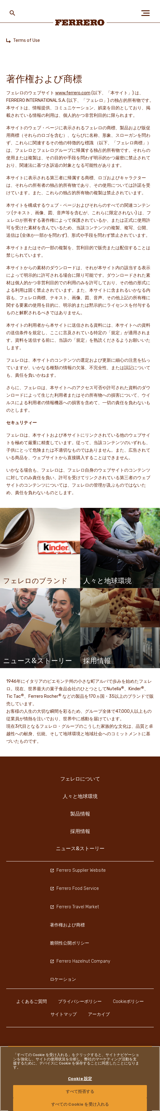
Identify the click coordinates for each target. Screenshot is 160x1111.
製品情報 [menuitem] (80, 814)
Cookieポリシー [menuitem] (128, 1001)
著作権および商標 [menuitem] (67, 925)
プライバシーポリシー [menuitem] (80, 1001)
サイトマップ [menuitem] (64, 1014)
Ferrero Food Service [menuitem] (74, 888)
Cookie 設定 (80, 1078)
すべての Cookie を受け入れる (80, 1104)
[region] (80, 1078)
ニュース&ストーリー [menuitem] (80, 848)
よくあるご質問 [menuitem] (31, 1001)
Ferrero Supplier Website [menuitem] (78, 870)
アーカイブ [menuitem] (99, 1014)
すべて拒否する (80, 1091)
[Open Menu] (147, 13)
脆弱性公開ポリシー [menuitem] (69, 943)
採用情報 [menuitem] (80, 831)
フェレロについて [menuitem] (80, 779)
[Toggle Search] (12, 13)
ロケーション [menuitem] (63, 979)
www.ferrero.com (72, 93)
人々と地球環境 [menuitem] (80, 796)
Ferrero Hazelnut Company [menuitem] (80, 961)
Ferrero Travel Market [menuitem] (74, 907)
